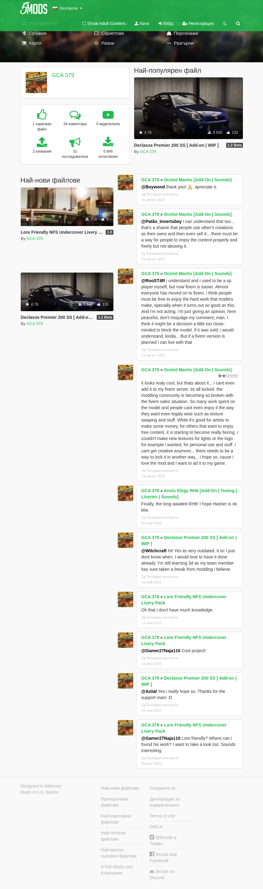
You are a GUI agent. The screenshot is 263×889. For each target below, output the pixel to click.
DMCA (156, 826)
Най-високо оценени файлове (119, 852)
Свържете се (162, 788)
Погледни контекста (160, 194)
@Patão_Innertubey (161, 221)
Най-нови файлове (120, 788)
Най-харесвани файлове (116, 819)
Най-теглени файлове (113, 836)
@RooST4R (153, 280)
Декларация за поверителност (165, 802)
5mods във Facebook (163, 857)
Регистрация (198, 23)
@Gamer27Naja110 (160, 650)
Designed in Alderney (41, 786)
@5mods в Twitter (163, 840)
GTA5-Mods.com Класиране (117, 869)
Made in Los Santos (39, 792)
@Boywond (153, 186)
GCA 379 (63, 75)
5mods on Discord (162, 874)
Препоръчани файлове (114, 802)
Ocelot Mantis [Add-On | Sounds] (197, 179)
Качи (141, 23)
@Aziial (149, 691)
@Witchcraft (154, 550)
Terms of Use (162, 815)
